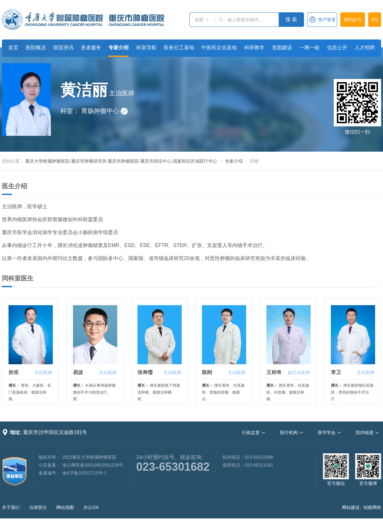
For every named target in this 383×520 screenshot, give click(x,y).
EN (375, 19)
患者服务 (91, 47)
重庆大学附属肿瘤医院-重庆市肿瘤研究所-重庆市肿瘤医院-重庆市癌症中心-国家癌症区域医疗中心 (121, 161)
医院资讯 (63, 47)
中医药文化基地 (219, 47)
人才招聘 (365, 47)
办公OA (91, 507)
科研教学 (254, 47)
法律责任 (38, 507)
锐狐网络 (372, 507)
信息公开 (337, 47)
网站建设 (351, 507)
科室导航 (146, 47)
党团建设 (282, 47)
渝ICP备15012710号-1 (84, 472)
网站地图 (65, 507)
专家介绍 (118, 47)
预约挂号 (353, 19)
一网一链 (309, 47)
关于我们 (11, 507)
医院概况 (36, 47)
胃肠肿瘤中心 (104, 110)
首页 (13, 47)
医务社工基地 (179, 47)
